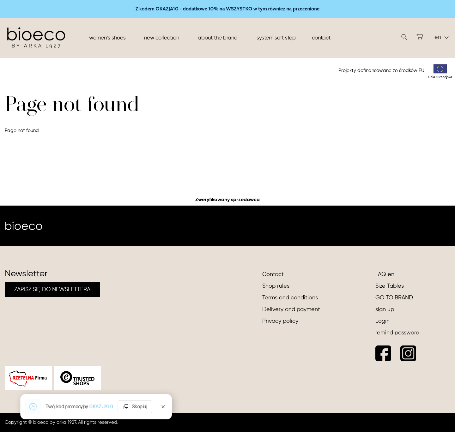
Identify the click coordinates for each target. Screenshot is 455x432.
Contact (321, 38)
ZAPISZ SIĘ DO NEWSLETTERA (52, 289)
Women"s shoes (107, 38)
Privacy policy (280, 321)
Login (382, 321)
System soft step (276, 38)
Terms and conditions (290, 298)
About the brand (218, 38)
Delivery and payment (291, 309)
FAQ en (384, 274)
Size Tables (389, 286)
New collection (161, 38)
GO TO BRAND (394, 298)
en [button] (441, 37)
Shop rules (275, 286)
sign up (384, 309)
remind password (397, 333)
